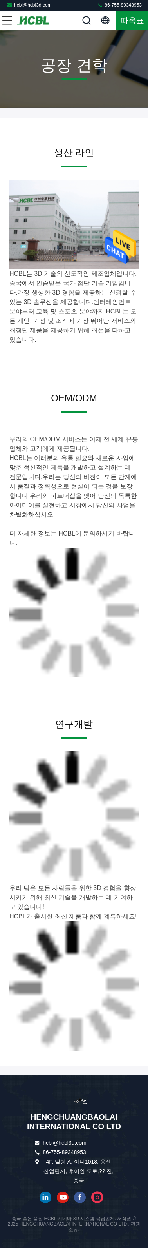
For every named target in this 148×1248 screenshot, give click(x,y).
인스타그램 (97, 1197)
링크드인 (45, 1197)
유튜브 (63, 1197)
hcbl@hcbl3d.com (29, 5)
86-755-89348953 (119, 5)
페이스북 (80, 1197)
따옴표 (132, 20)
